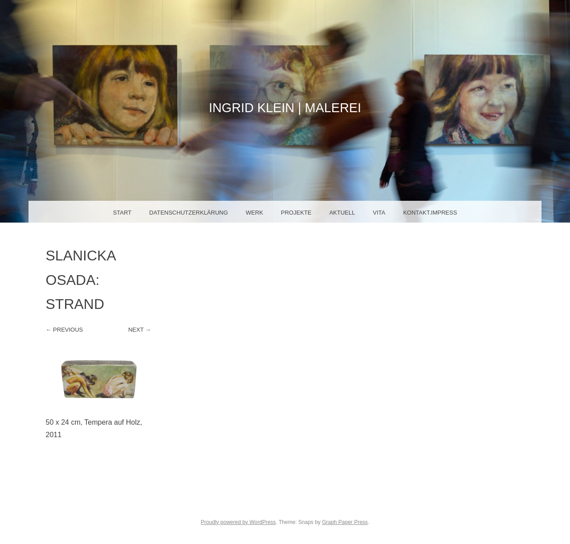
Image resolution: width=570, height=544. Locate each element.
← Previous (64, 329)
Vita (379, 212)
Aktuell (342, 212)
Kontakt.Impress (430, 212)
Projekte (296, 212)
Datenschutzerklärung (188, 212)
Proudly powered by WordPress (238, 522)
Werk (254, 212)
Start (122, 212)
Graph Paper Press (345, 522)
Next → (139, 329)
